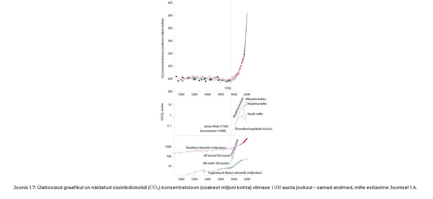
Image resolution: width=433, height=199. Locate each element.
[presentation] (154, 187)
